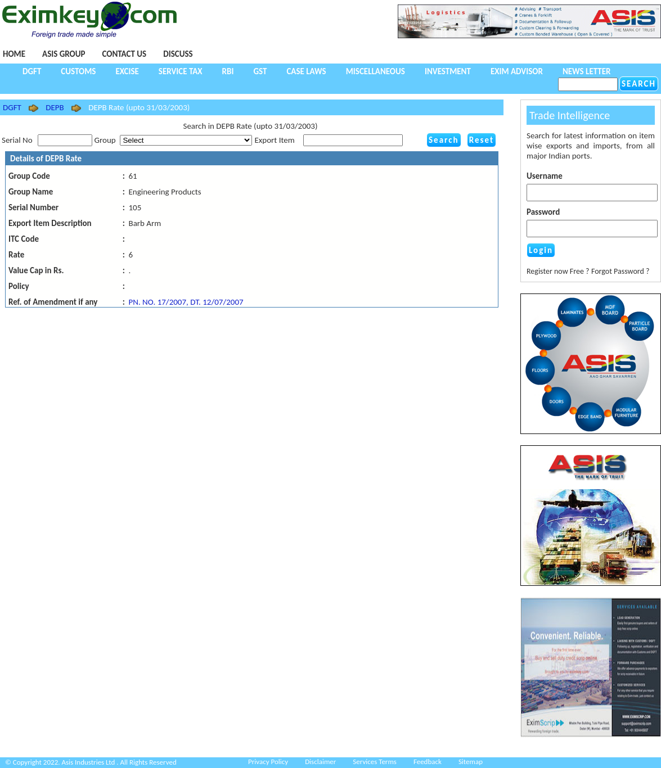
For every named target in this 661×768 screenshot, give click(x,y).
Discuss (177, 54)
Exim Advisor (517, 71)
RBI (228, 71)
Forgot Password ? (620, 271)
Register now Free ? (558, 271)
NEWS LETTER (587, 71)
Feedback (427, 761)
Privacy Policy (268, 761)
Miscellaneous (375, 71)
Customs (78, 71)
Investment (448, 71)
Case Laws (306, 71)
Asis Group (63, 54)
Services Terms (375, 761)
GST (260, 71)
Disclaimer (320, 761)
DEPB (55, 107)
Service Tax (181, 71)
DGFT (32, 71)
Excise (126, 71)
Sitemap (470, 761)
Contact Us (124, 54)
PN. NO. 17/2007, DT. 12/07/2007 (185, 302)
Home (14, 54)
